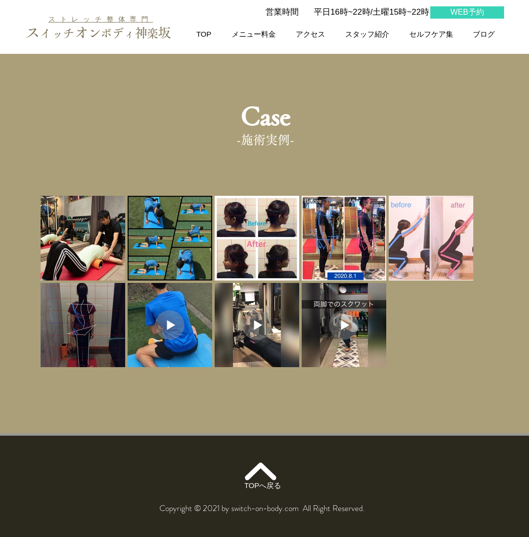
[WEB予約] (467, 12)
